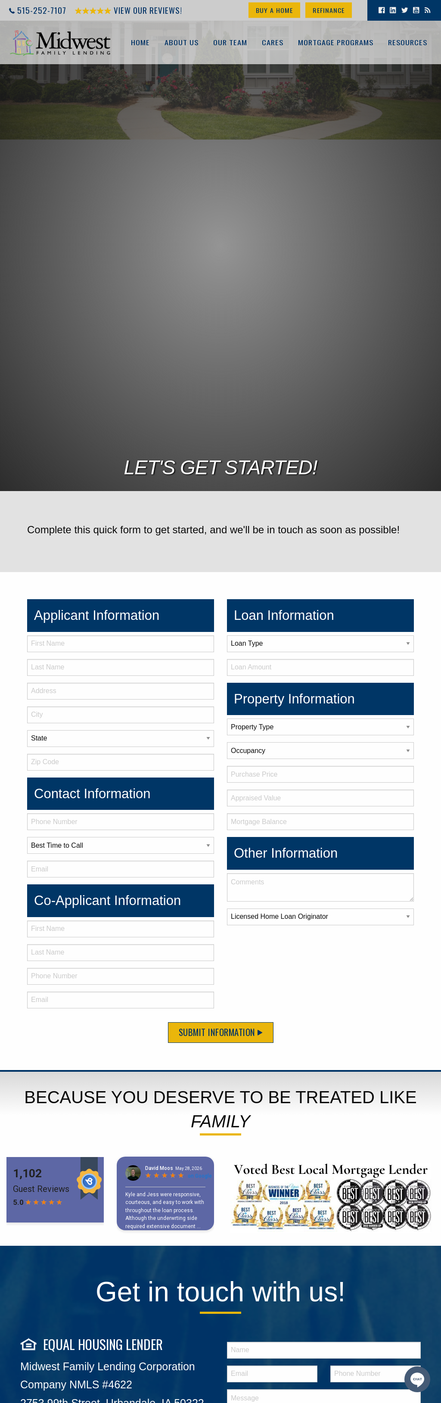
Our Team (230, 42)
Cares (272, 42)
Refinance (329, 10)
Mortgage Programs (335, 42)
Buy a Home (274, 10)
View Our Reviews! (128, 10)
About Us (181, 42)
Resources (407, 42)
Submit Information (221, 1032)
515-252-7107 (41, 10)
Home (139, 42)
